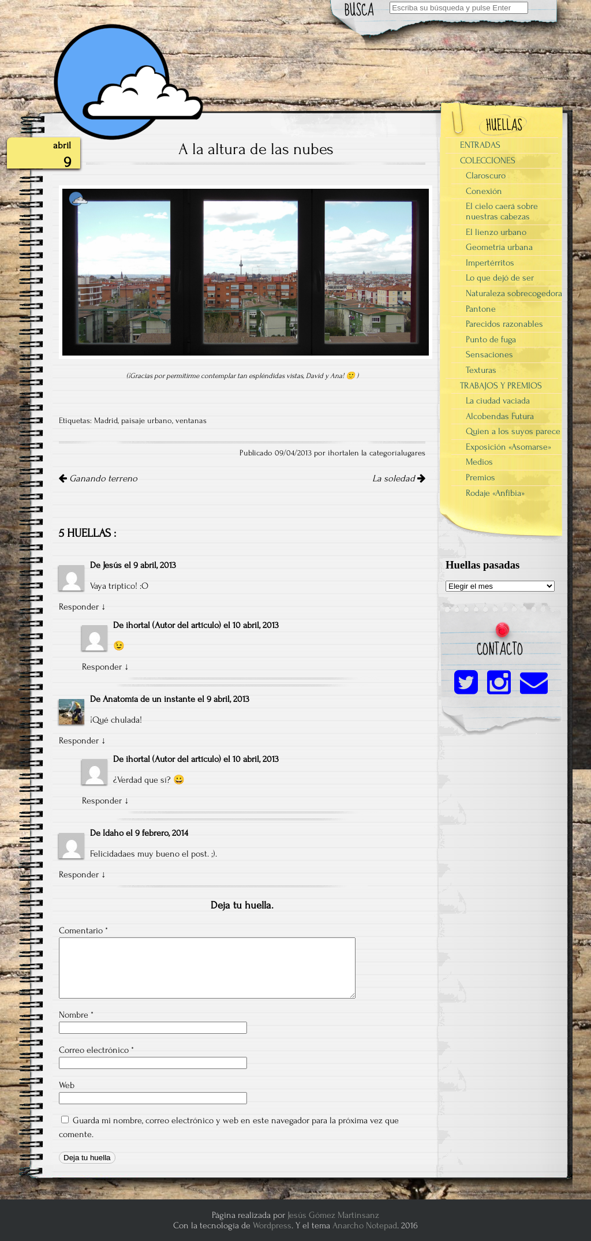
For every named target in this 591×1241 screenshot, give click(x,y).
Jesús (112, 565)
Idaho (113, 833)
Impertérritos (490, 262)
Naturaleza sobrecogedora (514, 293)
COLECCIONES (487, 160)
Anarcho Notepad (364, 1225)
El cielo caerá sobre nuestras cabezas (502, 211)
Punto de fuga (491, 339)
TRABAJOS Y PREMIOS (501, 385)
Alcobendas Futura (500, 416)
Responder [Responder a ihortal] (102, 666)
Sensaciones (489, 354)
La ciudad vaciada (498, 400)
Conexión (484, 191)
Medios (479, 462)
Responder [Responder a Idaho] (79, 874)
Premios (480, 477)
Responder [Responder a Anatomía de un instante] (79, 740)
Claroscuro (486, 175)
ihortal (138, 625)
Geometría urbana (499, 247)
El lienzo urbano (496, 232)
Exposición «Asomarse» (508, 447)
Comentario (83, 930)
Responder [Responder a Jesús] (79, 606)
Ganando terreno (98, 478)
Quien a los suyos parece (513, 431)
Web (66, 1085)
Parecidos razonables (504, 324)
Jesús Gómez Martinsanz (333, 1215)
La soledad (398, 478)
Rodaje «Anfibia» (495, 493)
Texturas (481, 370)
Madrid (106, 420)
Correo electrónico (96, 1050)
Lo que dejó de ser (500, 277)
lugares (413, 453)
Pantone (481, 309)
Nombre (76, 1015)
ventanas (191, 420)
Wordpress (272, 1225)
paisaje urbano (146, 420)
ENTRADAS (480, 145)
